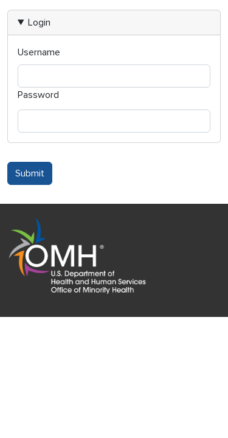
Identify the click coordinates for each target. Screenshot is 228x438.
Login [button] (39, 22)
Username (39, 52)
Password (38, 95)
